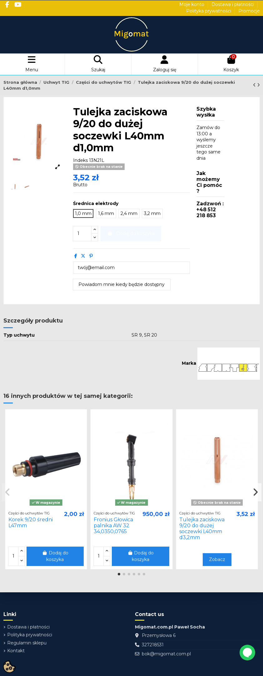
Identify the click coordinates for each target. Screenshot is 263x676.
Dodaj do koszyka (55, 556)
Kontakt (16, 650)
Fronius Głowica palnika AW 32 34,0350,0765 (113, 525)
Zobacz (217, 559)
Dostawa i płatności (233, 4)
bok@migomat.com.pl (166, 654)
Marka (189, 363)
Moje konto (192, 4)
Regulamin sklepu (27, 643)
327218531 (153, 645)
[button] (119, 574)
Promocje (249, 11)
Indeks (80, 160)
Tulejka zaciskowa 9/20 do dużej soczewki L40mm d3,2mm (202, 529)
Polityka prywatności (209, 11)
